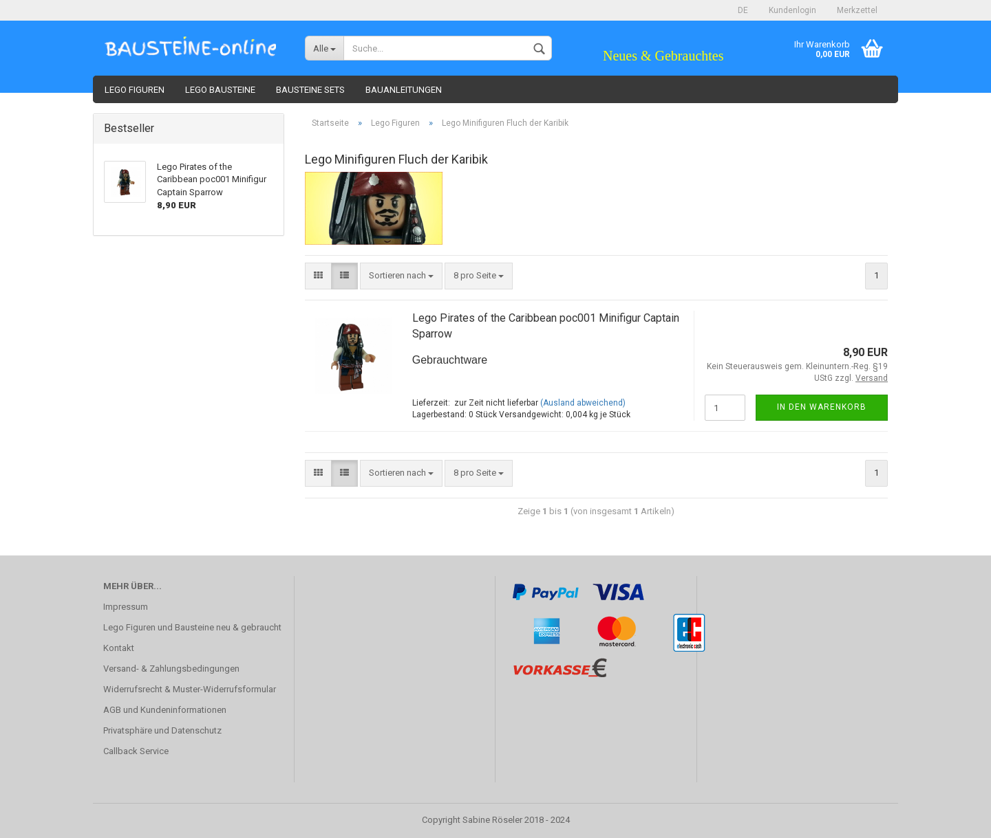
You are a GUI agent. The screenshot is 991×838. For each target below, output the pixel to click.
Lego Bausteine (220, 90)
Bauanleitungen (403, 90)
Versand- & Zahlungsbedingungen (171, 668)
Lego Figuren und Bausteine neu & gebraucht (192, 627)
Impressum (125, 607)
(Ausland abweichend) (583, 403)
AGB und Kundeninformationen (164, 710)
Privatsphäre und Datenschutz (162, 730)
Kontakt (118, 648)
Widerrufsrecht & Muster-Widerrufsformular (189, 689)
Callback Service (136, 751)
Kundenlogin (792, 10)
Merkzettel (857, 10)
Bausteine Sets (310, 90)
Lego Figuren (134, 90)
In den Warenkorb (821, 407)
